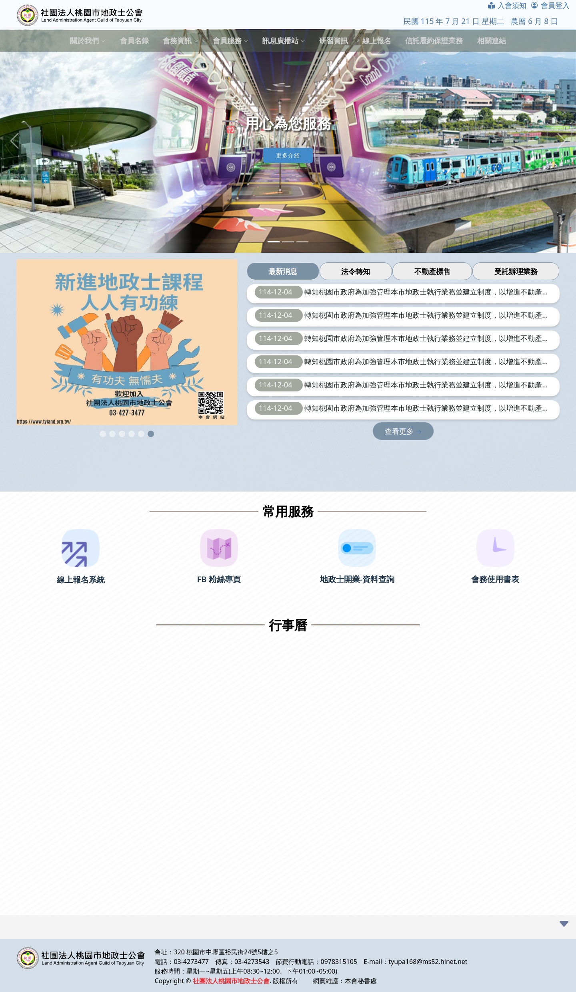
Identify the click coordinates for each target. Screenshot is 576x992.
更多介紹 (288, 155)
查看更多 (403, 431)
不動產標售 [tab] (432, 271)
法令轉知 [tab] (355, 271)
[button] (14, 141)
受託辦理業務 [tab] (516, 271)
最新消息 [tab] (282, 271)
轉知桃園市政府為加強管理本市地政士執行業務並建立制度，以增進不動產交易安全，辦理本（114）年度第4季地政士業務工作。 (426, 292)
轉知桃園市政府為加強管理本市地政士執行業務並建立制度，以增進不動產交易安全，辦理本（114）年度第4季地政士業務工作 (426, 339)
